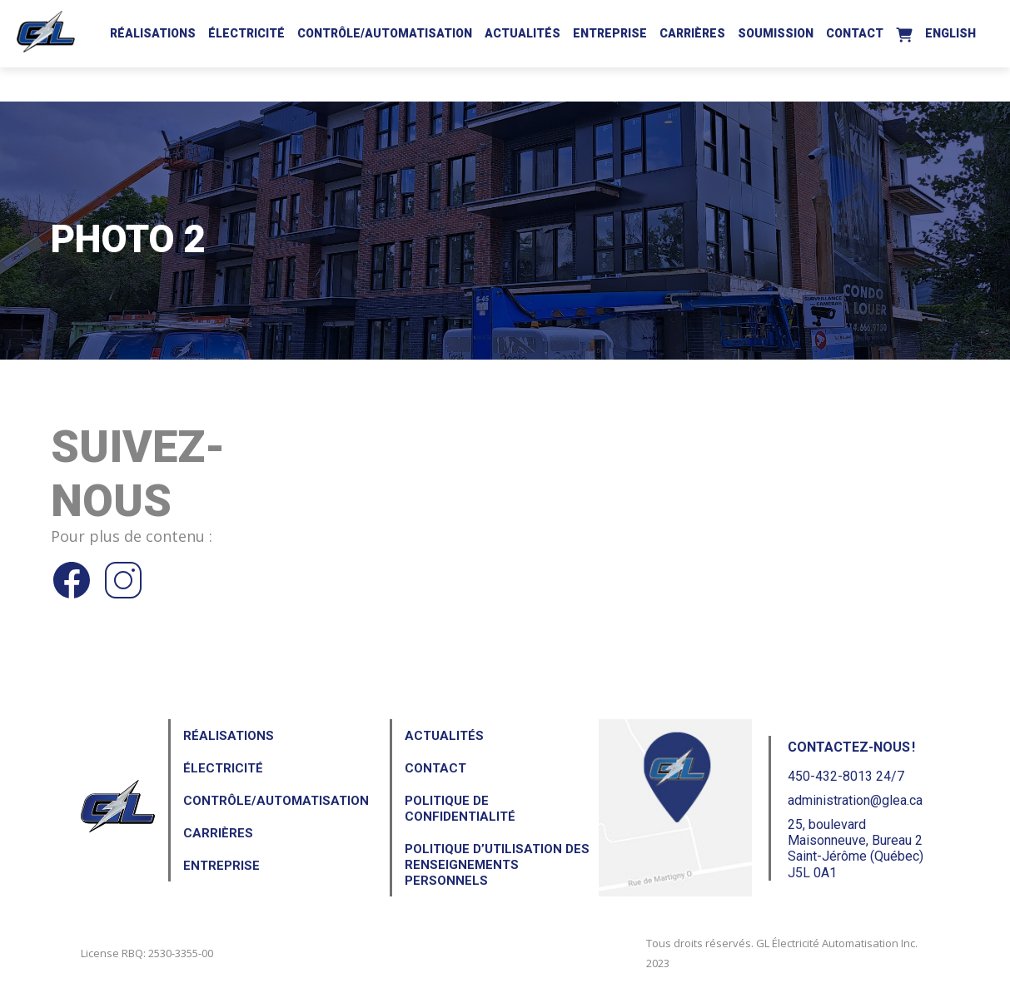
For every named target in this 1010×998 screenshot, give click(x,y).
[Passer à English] (950, 31)
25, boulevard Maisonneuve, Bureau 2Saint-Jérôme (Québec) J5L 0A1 (855, 849)
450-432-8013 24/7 (846, 776)
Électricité (246, 33)
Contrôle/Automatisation (384, 33)
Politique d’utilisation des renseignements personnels (497, 865)
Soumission (775, 33)
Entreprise (610, 33)
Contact (854, 33)
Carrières (692, 33)
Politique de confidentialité (460, 808)
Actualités (522, 33)
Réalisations (153, 33)
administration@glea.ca (855, 800)
